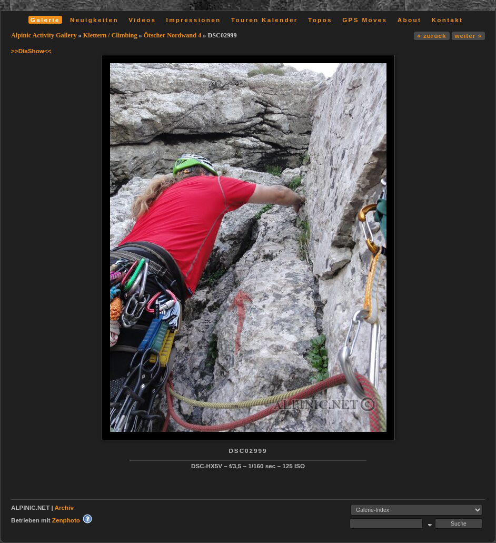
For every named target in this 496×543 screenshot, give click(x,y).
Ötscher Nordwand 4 (172, 35)
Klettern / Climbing (110, 35)
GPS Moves (364, 19)
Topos (320, 19)
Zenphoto (66, 520)
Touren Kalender (264, 19)
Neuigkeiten (94, 19)
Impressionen (193, 19)
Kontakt (447, 19)
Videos (142, 19)
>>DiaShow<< (31, 50)
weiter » (468, 35)
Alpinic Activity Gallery (44, 35)
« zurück (431, 35)
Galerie (45, 19)
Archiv (64, 507)
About (409, 19)
